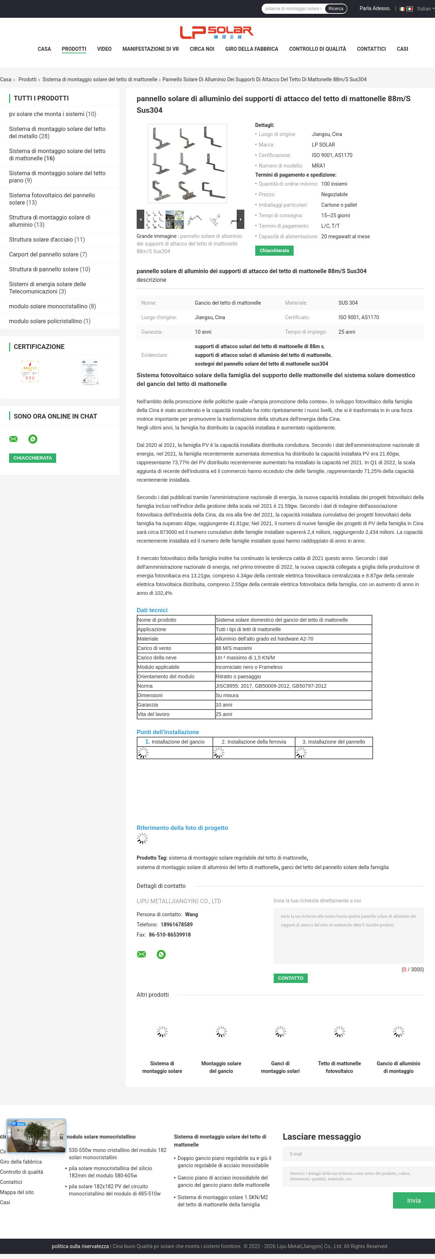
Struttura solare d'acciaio (41, 239)
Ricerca (336, 8)
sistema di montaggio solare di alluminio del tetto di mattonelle (207, 867)
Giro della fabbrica (251, 49)
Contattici (371, 49)
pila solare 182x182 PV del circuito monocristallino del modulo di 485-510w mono (115, 1191)
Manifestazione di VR (151, 49)
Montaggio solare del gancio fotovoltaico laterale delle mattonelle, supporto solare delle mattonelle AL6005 (221, 1067)
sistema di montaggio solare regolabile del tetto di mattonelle (238, 858)
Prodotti (74, 49)
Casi (402, 49)
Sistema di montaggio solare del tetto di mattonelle (99, 79)
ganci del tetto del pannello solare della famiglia (335, 867)
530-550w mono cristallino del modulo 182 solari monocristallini (117, 1153)
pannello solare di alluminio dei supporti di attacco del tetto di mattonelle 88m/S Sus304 (189, 243)
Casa (44, 49)
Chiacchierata (274, 250)
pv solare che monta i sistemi (46, 114)
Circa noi (202, 49)
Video (104, 49)
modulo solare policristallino (45, 321)
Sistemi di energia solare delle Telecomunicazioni (47, 288)
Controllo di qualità (317, 49)
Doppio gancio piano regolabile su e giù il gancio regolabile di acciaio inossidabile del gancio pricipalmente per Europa (224, 1162)
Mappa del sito (17, 1192)
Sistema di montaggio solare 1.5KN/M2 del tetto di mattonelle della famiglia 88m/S (162, 1067)
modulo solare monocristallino (48, 306)
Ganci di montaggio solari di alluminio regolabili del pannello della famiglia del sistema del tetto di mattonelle (280, 1067)
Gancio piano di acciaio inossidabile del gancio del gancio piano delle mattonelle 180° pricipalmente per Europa (224, 1182)
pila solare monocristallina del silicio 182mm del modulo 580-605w (110, 1171)
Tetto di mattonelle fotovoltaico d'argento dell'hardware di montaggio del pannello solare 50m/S (339, 1067)
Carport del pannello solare (43, 254)
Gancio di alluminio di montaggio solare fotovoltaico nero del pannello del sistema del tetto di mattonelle (398, 1067)
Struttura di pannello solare (43, 269)
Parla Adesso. (375, 8)
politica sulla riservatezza (80, 1246)
